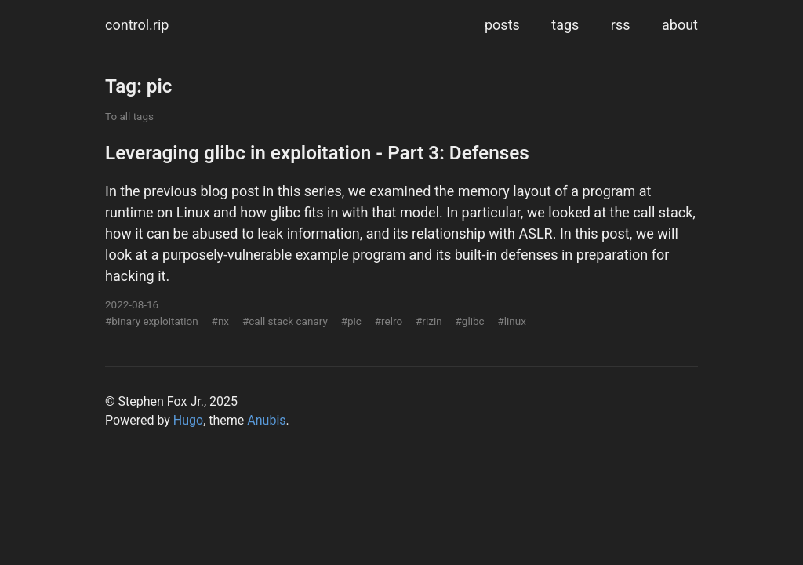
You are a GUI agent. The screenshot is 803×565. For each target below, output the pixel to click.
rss (620, 24)
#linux (511, 321)
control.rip (137, 24)
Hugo (188, 420)
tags (565, 24)
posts (502, 24)
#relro (388, 321)
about (680, 24)
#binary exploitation (151, 321)
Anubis (266, 420)
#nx (220, 321)
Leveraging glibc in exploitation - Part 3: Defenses (317, 152)
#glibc (469, 321)
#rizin (429, 321)
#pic (351, 321)
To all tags (129, 116)
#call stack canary (285, 321)
